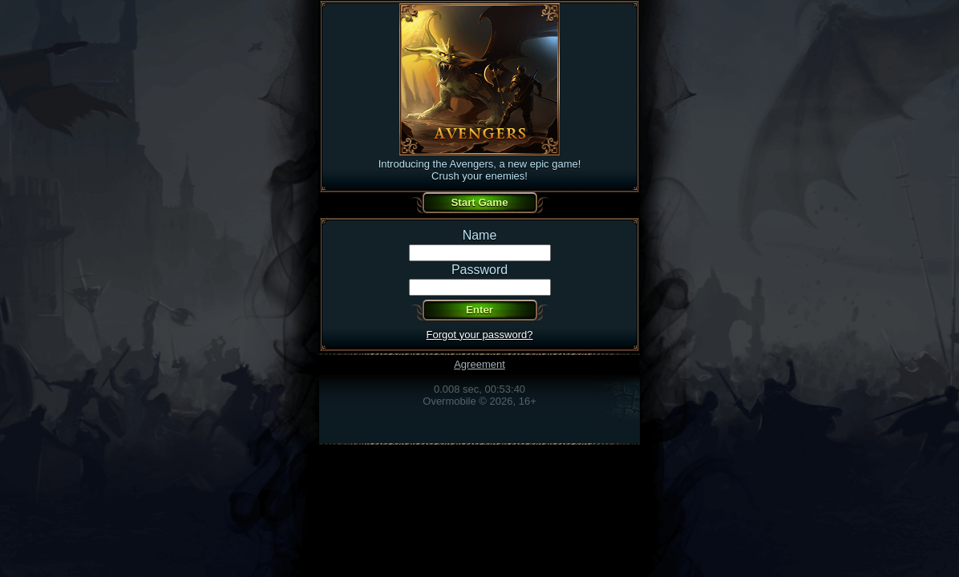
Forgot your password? (480, 335)
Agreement (479, 364)
